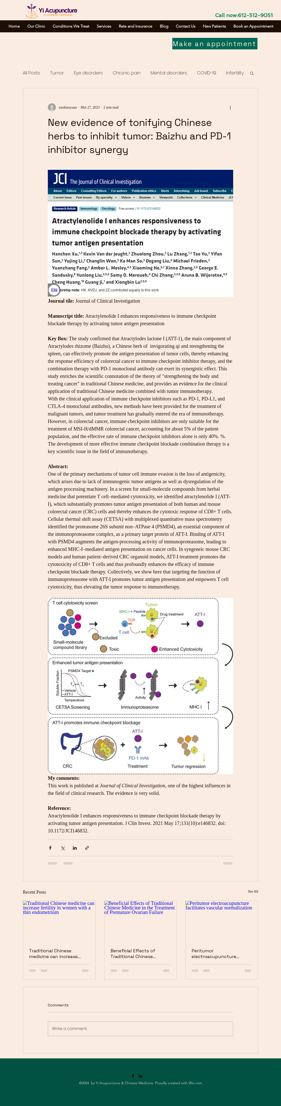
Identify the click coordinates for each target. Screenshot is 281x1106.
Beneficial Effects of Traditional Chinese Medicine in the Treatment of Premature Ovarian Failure (139, 953)
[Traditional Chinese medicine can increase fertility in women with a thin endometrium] (59, 921)
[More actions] (230, 107)
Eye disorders (88, 73)
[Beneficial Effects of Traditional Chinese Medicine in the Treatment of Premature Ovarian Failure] (140, 921)
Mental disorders (169, 73)
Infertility (235, 73)
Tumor (57, 73)
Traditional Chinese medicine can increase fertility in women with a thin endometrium (56, 953)
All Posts (31, 73)
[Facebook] (132, 1075)
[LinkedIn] (140, 1075)
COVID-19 (206, 73)
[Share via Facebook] (50, 847)
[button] (251, 73)
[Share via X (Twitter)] (62, 847)
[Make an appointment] (214, 43)
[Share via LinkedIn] (74, 847)
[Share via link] (87, 847)
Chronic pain (126, 73)
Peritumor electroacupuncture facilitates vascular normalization (214, 953)
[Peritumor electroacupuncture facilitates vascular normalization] (222, 921)
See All (253, 891)
